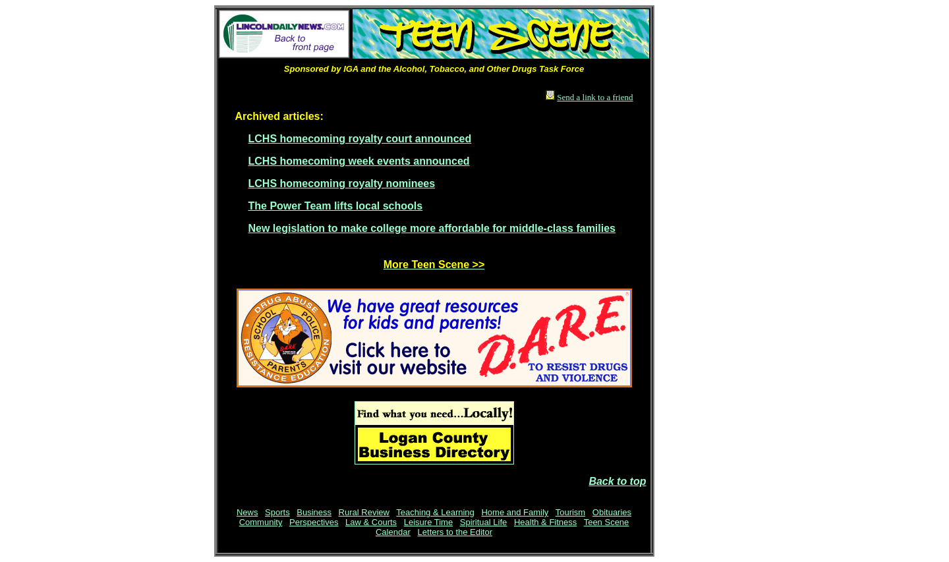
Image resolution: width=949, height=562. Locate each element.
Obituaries (611, 512)
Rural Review (364, 512)
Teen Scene (606, 522)
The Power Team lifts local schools (335, 205)
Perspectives (313, 522)
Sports (277, 512)
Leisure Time (428, 522)
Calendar (393, 532)
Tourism (571, 512)
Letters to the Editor (455, 532)
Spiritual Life (483, 522)
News (247, 512)
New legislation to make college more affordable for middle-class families (432, 228)
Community (261, 522)
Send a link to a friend (595, 97)
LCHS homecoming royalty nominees (342, 183)
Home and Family (514, 512)
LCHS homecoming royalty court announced (360, 138)
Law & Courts (371, 522)
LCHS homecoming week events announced (359, 161)
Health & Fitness (545, 522)
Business (314, 512)
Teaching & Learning (435, 512)
